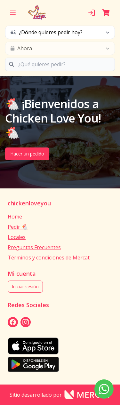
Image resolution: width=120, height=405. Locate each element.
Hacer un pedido (27, 154)
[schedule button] (60, 32)
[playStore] (60, 364)
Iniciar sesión (25, 286)
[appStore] (60, 345)
